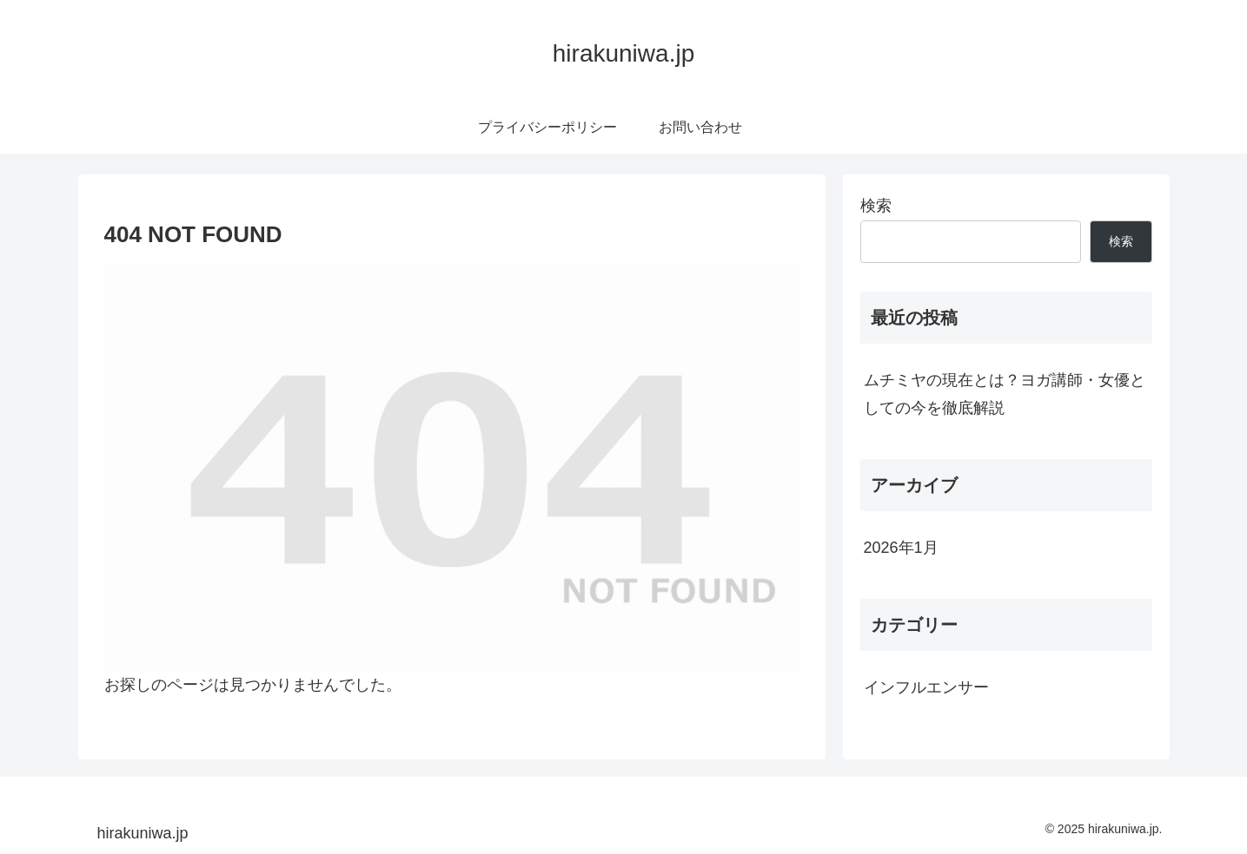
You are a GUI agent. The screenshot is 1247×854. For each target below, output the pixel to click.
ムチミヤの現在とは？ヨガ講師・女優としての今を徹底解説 (1004, 394)
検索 (876, 205)
